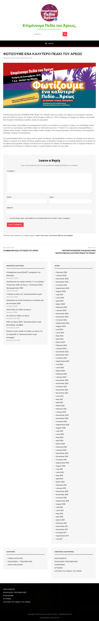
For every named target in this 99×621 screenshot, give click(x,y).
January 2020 (61, 450)
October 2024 (61, 320)
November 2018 (62, 494)
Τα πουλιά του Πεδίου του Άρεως (17, 316)
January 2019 (61, 488)
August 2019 (60, 466)
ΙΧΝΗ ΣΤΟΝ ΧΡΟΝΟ (15, 565)
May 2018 (59, 513)
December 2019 (62, 453)
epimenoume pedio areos (11, 58)
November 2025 (62, 282)
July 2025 (59, 294)
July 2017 (59, 539)
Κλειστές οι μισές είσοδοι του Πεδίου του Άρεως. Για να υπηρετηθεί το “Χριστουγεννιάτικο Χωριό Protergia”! (24, 334)
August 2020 (61, 428)
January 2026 (61, 275)
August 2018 (60, 504)
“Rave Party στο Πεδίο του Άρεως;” (19, 309)
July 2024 (59, 329)
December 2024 (62, 313)
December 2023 (62, 352)
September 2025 (62, 288)
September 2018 (62, 501)
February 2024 (61, 345)
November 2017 (62, 529)
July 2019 (59, 469)
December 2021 (62, 390)
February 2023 (61, 374)
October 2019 (61, 459)
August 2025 (61, 291)
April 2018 (59, 517)
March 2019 (60, 482)
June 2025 (60, 298)
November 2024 (62, 317)
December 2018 (62, 491)
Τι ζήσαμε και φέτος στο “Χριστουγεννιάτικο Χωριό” (24, 294)
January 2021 (61, 412)
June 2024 (60, 333)
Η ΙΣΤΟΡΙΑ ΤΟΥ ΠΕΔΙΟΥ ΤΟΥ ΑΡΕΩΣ (68, 571)
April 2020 (59, 440)
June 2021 (59, 396)
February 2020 (61, 447)
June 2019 (60, 472)
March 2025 (60, 304)
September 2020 (62, 425)
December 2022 (62, 380)
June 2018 (60, 510)
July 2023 (59, 364)
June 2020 (60, 434)
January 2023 (61, 377)
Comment (11, 171)
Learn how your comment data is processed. (54, 235)
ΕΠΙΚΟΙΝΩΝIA (59, 565)
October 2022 (61, 386)
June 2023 (60, 367)
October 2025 (61, 285)
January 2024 (61, 348)
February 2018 (61, 523)
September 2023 (62, 361)
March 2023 (60, 371)
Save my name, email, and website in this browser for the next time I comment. (39, 218)
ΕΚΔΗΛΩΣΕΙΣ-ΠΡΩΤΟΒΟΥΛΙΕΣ (66, 561)
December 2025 (62, 279)
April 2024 (59, 339)
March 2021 (60, 406)
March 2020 (60, 444)
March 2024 (60, 342)
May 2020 (59, 437)
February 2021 (61, 409)
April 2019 (59, 479)
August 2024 (61, 326)
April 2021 (59, 402)
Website (10, 208)
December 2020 (62, 415)
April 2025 (59, 301)
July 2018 (59, 507)
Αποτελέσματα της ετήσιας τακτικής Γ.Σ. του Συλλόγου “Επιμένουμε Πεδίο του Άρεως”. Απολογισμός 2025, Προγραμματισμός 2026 (25, 285)
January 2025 (61, 310)
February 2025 (61, 307)
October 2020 (61, 421)
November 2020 (62, 418)
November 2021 (62, 393)
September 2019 (62, 463)
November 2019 (62, 456)
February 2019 (61, 485)
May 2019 (59, 475)
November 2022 (62, 383)
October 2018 (61, 498)
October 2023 (61, 358)
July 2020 (59, 431)
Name (9, 197)
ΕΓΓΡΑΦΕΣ (58, 568)
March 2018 (60, 520)
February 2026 (61, 272)
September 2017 (62, 536)
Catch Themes (54, 618)
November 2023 (62, 355)
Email (52, 197)
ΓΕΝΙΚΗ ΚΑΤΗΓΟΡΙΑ (15, 558)
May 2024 (59, 336)
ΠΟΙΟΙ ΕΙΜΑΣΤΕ (60, 558)
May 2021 (59, 399)
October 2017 (61, 532)
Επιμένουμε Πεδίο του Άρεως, (49, 25)
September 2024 (62, 323)
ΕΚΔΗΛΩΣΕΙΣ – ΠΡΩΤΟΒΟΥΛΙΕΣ (20, 561)
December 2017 (62, 526)
